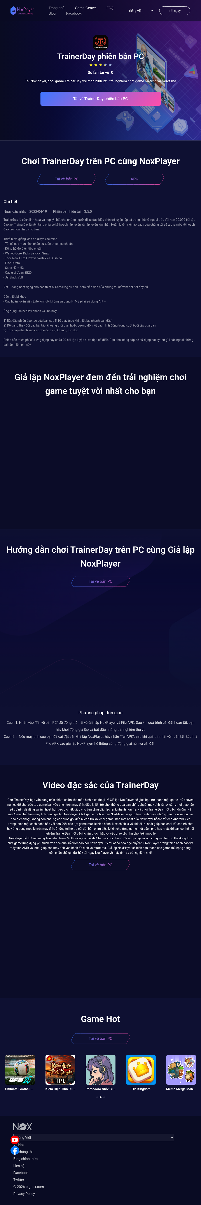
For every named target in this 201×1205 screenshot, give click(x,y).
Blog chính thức (25, 1159)
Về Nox (18, 1145)
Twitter (18, 1180)
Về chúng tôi (23, 1152)
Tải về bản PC (66, 179)
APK (134, 179)
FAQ (110, 8)
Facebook (73, 13)
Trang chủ (57, 8)
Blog (52, 13)
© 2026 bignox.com (28, 1187)
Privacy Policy (24, 1194)
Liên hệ (18, 1166)
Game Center (85, 8)
